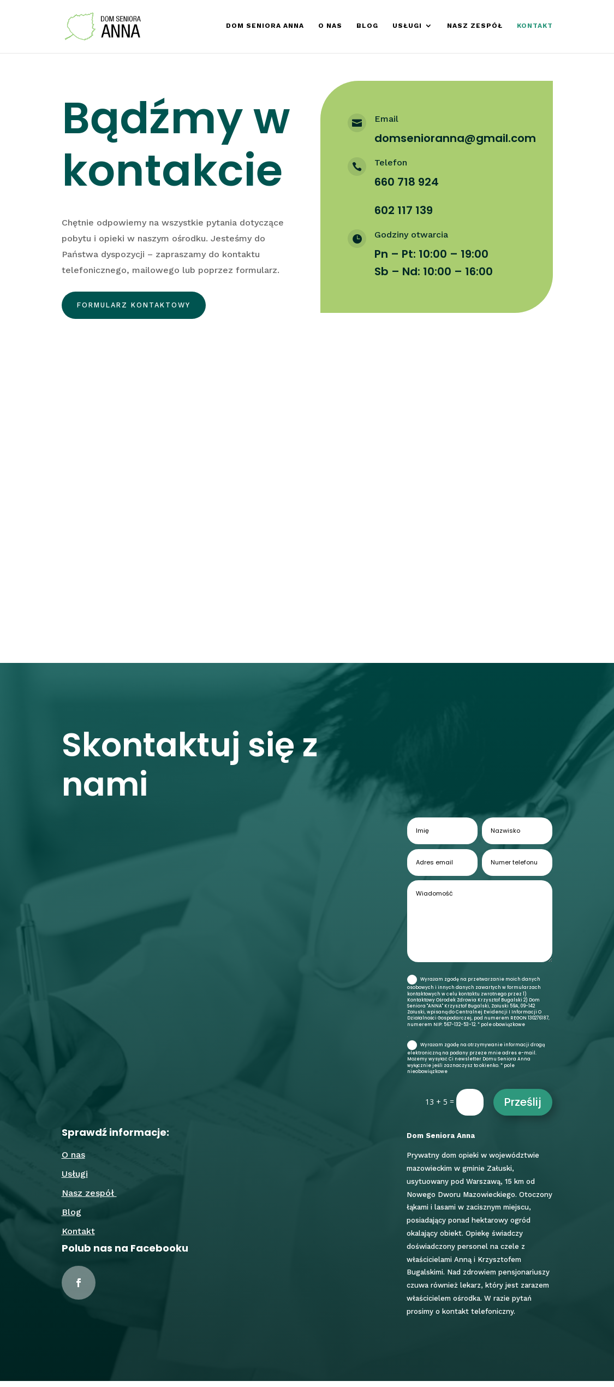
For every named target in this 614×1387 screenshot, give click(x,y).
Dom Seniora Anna (265, 27)
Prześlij (522, 1108)
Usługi (407, 27)
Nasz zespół (475, 27)
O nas (330, 27)
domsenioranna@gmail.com (455, 138)
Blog (367, 27)
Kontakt (535, 27)
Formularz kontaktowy (145, 307)
